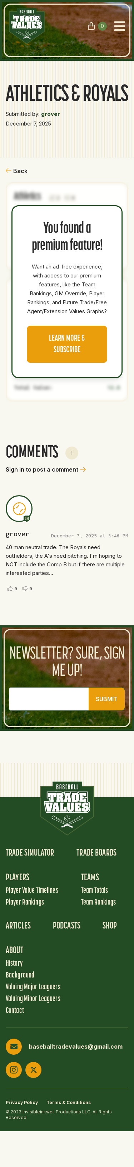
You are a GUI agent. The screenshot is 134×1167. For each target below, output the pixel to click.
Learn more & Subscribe (67, 344)
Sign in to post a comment (46, 469)
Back (17, 170)
